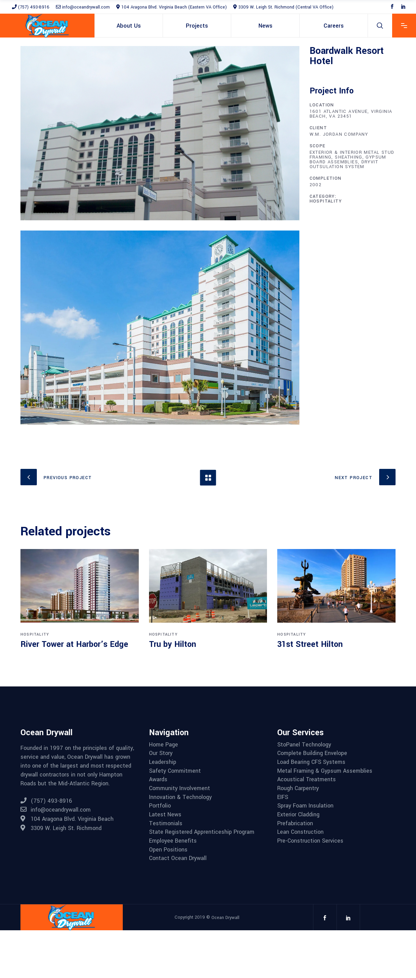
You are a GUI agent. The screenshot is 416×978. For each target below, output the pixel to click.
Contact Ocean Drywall (178, 858)
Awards (158, 779)
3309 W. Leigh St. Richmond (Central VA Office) (283, 7)
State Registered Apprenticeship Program (201, 832)
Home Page (163, 744)
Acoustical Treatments (306, 779)
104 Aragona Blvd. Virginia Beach (67, 819)
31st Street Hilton (310, 644)
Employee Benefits (173, 841)
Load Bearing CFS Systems (311, 762)
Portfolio (160, 805)
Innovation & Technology (180, 797)
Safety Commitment (175, 771)
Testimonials (165, 823)
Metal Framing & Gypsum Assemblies (324, 771)
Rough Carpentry (298, 788)
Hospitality (326, 201)
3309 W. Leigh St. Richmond (61, 828)
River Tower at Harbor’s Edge (74, 644)
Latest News (165, 814)
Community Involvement (179, 788)
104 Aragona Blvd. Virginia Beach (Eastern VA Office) (171, 7)
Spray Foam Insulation (305, 805)
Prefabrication (295, 823)
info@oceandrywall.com (83, 7)
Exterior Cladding (298, 814)
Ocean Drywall (225, 918)
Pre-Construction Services (310, 841)
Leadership (162, 762)
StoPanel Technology (304, 744)
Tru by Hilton (172, 644)
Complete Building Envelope (312, 753)
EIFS (282, 797)
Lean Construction (300, 832)
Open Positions (168, 849)
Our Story (161, 753)
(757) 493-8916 (30, 7)
